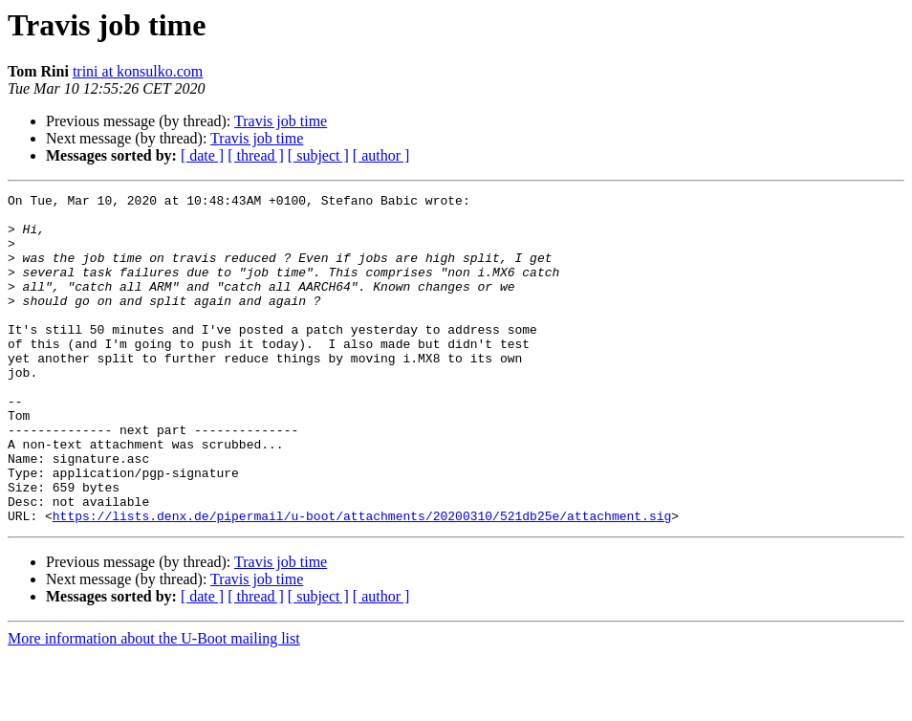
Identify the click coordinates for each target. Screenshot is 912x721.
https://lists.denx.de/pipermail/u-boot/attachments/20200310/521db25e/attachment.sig (362, 581)
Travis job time (280, 121)
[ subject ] (318, 155)
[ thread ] (256, 155)
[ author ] (381, 155)
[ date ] (202, 155)
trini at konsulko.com (138, 71)
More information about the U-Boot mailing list (154, 704)
